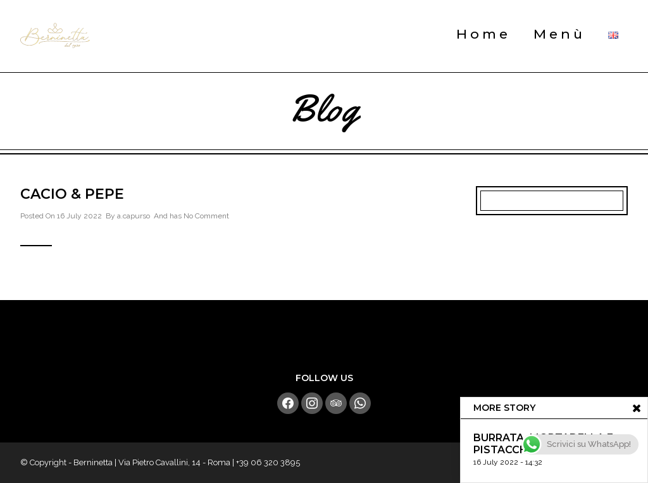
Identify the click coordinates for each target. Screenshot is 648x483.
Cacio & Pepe (72, 194)
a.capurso (133, 215)
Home (483, 34)
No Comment (206, 215)
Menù (559, 34)
